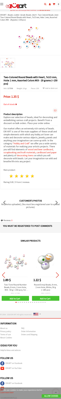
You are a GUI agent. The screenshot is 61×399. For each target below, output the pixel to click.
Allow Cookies (51, 396)
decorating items (25, 155)
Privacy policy (5, 331)
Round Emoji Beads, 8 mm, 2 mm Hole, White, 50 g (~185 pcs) (45, 287)
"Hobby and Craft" (21, 143)
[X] (1, 390)
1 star (11, 176)
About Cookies (6, 337)
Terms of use (5, 334)
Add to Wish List (50, 88)
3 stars (22, 176)
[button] (16, 302)
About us (4, 328)
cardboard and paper (47, 152)
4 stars (27, 176)
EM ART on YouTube (10, 368)
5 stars (32, 176)
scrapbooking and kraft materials (19, 152)
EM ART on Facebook (11, 363)
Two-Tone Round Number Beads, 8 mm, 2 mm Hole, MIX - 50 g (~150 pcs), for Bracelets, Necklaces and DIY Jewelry (15, 287)
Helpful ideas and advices (10, 350)
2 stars (16, 176)
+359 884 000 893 (44, 10)
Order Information (28, 331)
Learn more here (7, 392)
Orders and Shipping (29, 334)
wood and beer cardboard (40, 149)
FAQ (22, 328)
